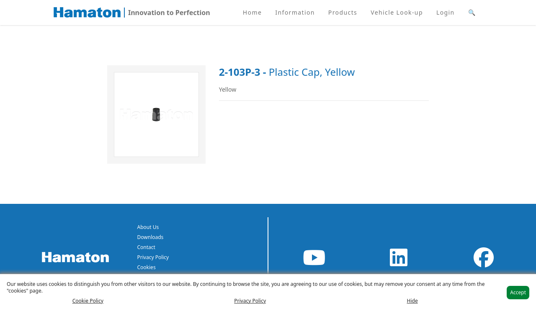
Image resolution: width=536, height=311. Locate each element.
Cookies (146, 267)
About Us (148, 227)
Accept (518, 292)
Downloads (150, 237)
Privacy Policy (153, 257)
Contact (146, 247)
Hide (412, 301)
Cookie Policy (87, 301)
